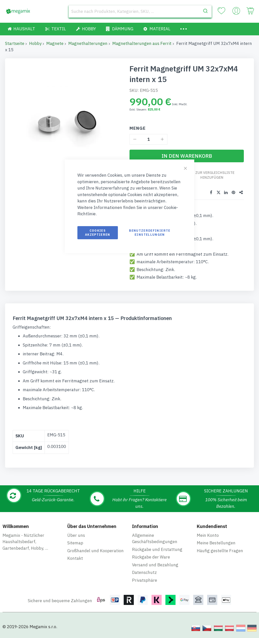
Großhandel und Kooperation (95, 550)
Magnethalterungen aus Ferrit (141, 43)
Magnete (54, 43)
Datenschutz (144, 572)
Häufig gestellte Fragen (220, 550)
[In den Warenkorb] (187, 156)
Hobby (35, 43)
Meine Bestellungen (216, 543)
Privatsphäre (144, 580)
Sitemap (75, 543)
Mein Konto (208, 535)
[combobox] (140, 11)
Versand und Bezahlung (155, 564)
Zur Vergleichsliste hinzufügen (215, 175)
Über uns (76, 535)
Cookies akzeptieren (97, 232)
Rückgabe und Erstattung (157, 549)
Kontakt (75, 558)
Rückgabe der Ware (151, 557)
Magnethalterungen (87, 43)
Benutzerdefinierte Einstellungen (149, 232)
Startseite (14, 43)
